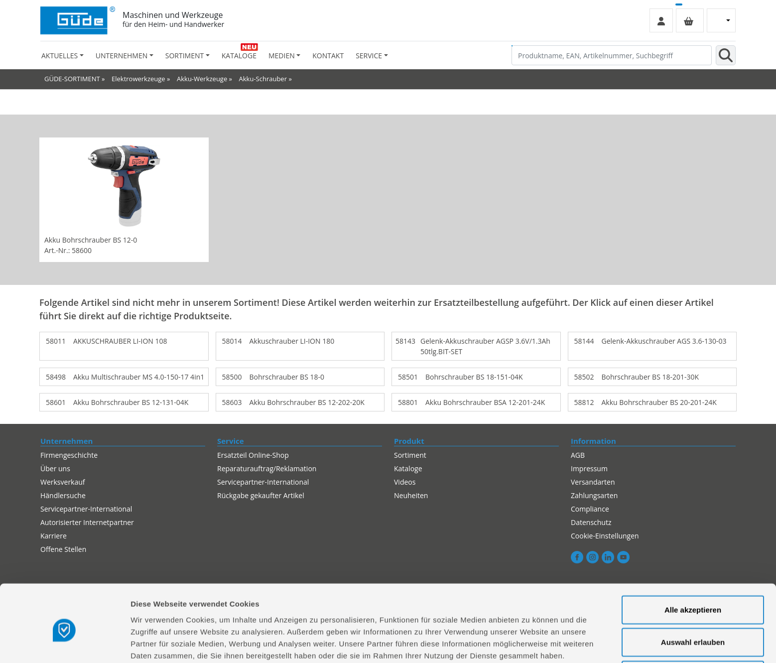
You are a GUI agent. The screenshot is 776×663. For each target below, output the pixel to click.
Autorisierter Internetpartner (87, 522)
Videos (404, 482)
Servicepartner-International (86, 509)
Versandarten (593, 482)
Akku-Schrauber (263, 78)
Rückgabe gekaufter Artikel (260, 495)
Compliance (590, 509)
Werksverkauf (62, 482)
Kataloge (239, 55)
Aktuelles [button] (59, 55)
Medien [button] (281, 55)
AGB (578, 455)
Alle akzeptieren (692, 565)
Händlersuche (63, 495)
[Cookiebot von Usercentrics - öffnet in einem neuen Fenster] (64, 643)
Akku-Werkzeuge (202, 78)
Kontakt (328, 55)
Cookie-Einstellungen (605, 535)
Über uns (55, 468)
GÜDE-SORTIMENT (72, 78)
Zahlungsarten (594, 495)
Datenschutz (591, 522)
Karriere (53, 535)
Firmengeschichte (69, 455)
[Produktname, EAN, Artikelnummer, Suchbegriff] (612, 55)
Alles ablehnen (692, 630)
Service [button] (369, 55)
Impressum (589, 468)
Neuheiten (411, 495)
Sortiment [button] (184, 55)
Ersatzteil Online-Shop (253, 455)
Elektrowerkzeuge (138, 78)
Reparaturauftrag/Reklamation (266, 468)
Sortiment (410, 455)
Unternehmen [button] (121, 55)
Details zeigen (530, 643)
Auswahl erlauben (693, 598)
